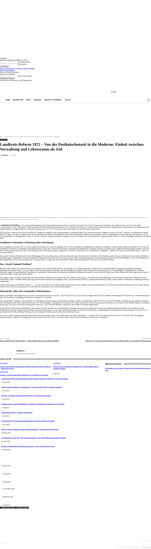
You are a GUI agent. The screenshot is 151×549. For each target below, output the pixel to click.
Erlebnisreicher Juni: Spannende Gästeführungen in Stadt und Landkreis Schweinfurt (28, 421)
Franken (4, 363)
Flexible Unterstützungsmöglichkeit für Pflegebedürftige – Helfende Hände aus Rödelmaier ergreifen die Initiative (35, 501)
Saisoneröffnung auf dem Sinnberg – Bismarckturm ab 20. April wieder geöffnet (29, 341)
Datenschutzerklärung (7, 70)
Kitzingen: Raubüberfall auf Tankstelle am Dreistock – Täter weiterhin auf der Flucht (27, 446)
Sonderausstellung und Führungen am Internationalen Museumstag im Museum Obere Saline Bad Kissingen (33, 470)
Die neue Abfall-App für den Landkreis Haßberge (16, 485)
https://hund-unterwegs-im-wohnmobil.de (26, 353)
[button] (148, 99)
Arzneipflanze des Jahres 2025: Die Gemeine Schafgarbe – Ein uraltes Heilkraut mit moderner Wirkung (33, 438)
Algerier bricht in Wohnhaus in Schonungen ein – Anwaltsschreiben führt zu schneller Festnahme (31, 387)
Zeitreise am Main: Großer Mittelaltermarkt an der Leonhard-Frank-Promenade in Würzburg (28, 478)
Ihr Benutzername (24, 62)
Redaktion (5, 155)
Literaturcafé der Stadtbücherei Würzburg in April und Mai (19, 462)
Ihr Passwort (22, 64)
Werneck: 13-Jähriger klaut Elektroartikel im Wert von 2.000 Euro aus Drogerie (23, 375)
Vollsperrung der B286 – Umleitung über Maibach (16, 412)
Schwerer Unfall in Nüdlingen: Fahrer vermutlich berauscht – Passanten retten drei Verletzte (30, 429)
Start (1, 137)
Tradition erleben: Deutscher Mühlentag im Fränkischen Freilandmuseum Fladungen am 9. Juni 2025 (32, 404)
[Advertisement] (75, 117)
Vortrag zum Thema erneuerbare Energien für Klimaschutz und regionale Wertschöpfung (118, 341)
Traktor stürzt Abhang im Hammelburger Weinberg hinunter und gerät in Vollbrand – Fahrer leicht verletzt (34, 379)
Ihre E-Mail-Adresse (25, 76)
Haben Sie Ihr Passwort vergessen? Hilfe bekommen (17, 68)
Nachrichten (3, 140)
